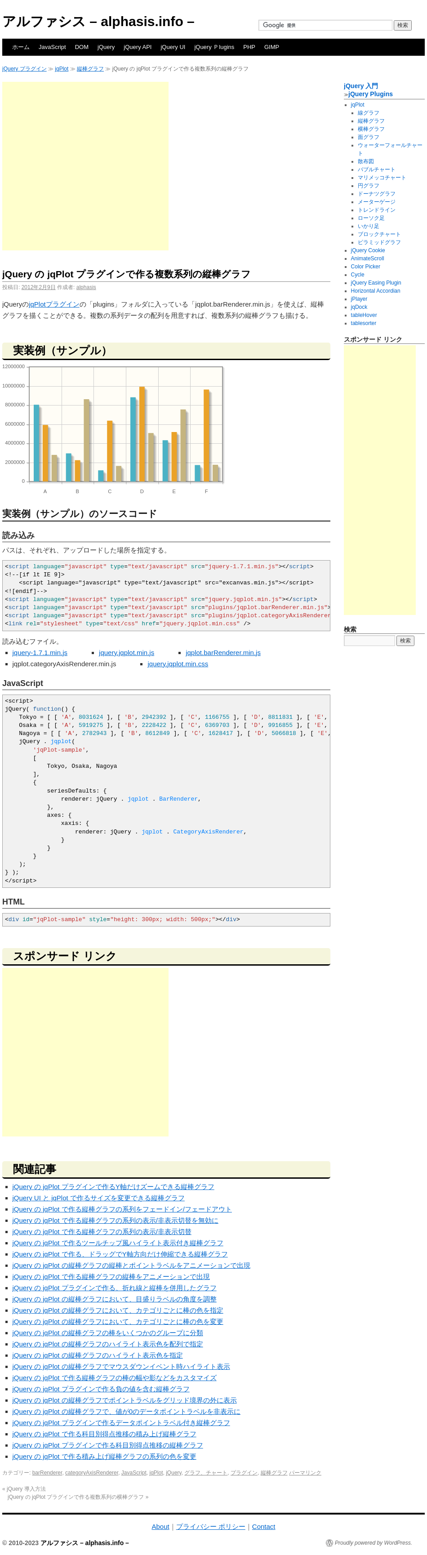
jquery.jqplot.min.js (126, 652)
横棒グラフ (371, 129)
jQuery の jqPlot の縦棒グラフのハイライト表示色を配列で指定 (108, 1344)
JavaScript (52, 47)
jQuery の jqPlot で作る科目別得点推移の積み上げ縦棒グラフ (104, 1434)
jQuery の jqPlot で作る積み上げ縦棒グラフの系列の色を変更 (104, 1456)
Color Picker (365, 266)
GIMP (271, 47)
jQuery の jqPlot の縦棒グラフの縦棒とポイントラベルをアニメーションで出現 (131, 1265)
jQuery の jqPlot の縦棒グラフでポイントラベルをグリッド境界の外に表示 (125, 1400)
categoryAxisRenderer (91, 1473)
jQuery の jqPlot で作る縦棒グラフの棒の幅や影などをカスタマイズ (115, 1377)
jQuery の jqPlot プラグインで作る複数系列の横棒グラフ (78, 1497)
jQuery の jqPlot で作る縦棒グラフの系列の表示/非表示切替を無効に (115, 1220)
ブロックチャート (379, 234)
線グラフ (368, 113)
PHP (249, 47)
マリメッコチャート (382, 177)
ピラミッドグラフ (379, 242)
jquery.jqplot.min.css (177, 664)
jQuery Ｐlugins (214, 47)
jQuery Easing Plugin (376, 283)
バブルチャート (377, 169)
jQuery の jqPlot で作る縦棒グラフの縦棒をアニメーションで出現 (111, 1276)
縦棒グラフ (90, 69)
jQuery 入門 (361, 85)
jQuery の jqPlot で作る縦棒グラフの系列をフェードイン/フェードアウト (122, 1209)
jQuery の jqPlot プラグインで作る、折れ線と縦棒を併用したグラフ (115, 1288)
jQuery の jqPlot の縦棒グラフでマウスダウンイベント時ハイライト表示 (121, 1366)
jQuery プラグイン (24, 69)
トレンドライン (377, 210)
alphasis (86, 287)
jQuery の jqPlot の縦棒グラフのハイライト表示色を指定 (98, 1355)
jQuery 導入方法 (24, 1489)
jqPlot (61, 69)
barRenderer (47, 1473)
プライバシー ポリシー (210, 1526)
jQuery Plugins (370, 94)
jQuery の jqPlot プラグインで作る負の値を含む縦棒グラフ (101, 1389)
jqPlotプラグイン (54, 304)
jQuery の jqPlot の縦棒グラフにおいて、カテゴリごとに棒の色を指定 (118, 1310)
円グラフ (368, 186)
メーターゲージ (377, 202)
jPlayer (359, 299)
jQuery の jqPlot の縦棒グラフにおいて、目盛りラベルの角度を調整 (115, 1299)
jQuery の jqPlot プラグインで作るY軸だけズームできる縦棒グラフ (113, 1186)
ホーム (21, 47)
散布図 (366, 161)
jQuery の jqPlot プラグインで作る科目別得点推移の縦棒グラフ (108, 1445)
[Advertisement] (84, 166)
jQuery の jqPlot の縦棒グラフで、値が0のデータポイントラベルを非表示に (127, 1411)
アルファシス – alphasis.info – (98, 21)
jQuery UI (172, 47)
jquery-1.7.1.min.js (40, 652)
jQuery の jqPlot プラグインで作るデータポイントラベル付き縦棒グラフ (121, 1422)
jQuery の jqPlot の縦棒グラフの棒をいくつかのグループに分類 (108, 1333)
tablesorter (364, 323)
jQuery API (137, 47)
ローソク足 (371, 218)
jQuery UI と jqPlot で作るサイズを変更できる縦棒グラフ (99, 1198)
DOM (82, 47)
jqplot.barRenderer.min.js (223, 652)
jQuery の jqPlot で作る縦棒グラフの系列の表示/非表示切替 (102, 1231)
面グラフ (368, 137)
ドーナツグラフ (377, 194)
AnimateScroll (367, 258)
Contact (264, 1526)
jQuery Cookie (368, 250)
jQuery (106, 47)
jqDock (359, 307)
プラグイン (244, 1473)
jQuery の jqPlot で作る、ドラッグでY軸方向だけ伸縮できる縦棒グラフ (120, 1254)
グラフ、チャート (205, 1473)
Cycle (358, 275)
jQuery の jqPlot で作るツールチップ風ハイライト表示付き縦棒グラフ (118, 1243)
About (160, 1526)
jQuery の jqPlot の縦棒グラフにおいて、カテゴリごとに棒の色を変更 (118, 1321)
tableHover (364, 315)
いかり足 (368, 226)
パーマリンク (305, 1473)
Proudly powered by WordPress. (373, 1543)
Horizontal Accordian (375, 291)
